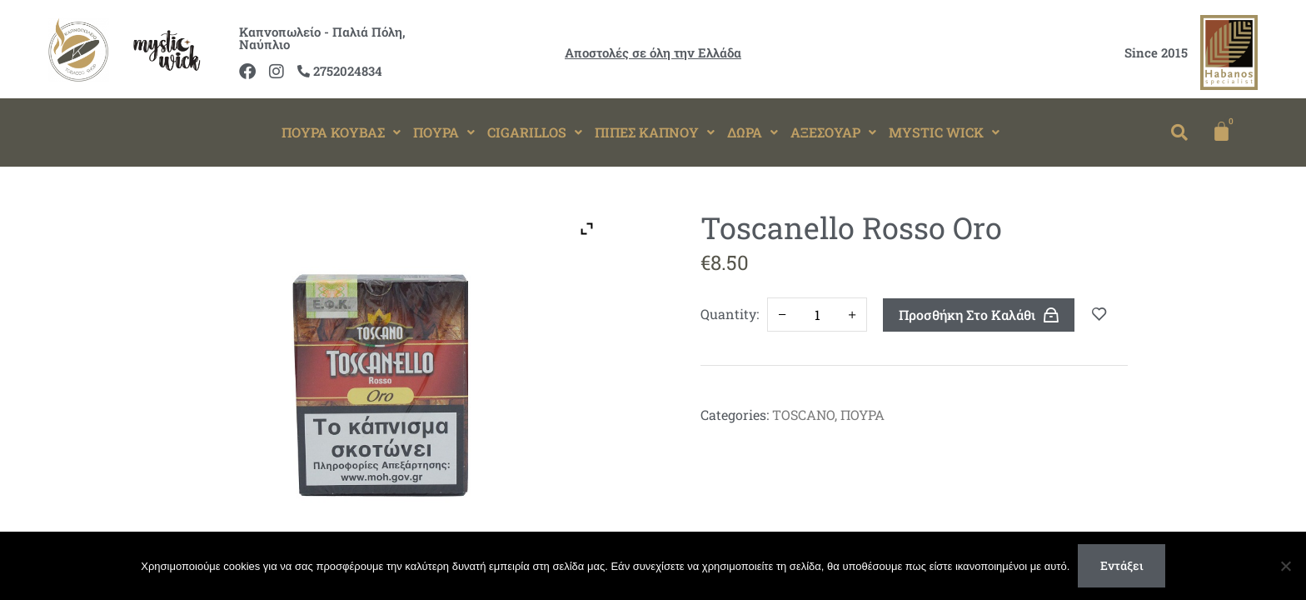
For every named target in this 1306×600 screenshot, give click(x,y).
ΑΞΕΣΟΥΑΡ (833, 132)
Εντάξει (1122, 565)
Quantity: (729, 313)
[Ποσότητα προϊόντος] (817, 314)
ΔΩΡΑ (752, 132)
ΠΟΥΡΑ (444, 132)
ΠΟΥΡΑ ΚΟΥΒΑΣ (341, 132)
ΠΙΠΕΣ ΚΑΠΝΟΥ (655, 132)
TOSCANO (803, 414)
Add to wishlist (1099, 315)
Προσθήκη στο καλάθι (967, 314)
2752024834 (339, 70)
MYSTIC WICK (944, 132)
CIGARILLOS (534, 132)
